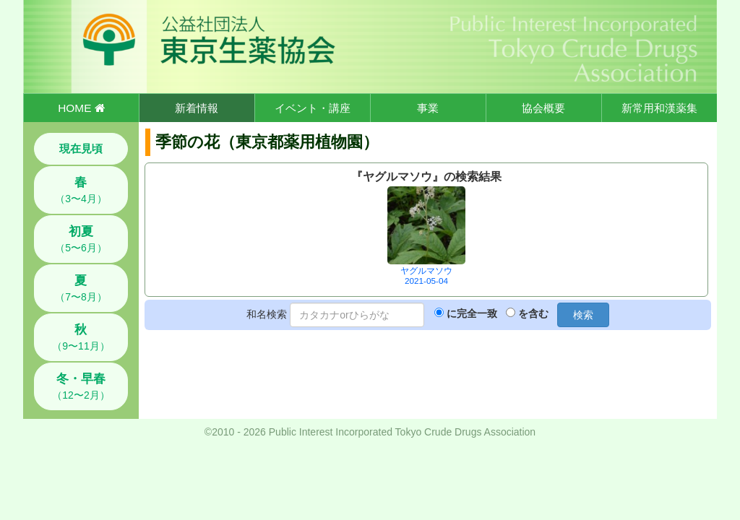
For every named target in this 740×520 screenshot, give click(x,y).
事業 (428, 108)
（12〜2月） (80, 386)
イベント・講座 (312, 108)
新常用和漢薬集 (659, 108)
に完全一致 (472, 313)
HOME (81, 108)
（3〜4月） (81, 190)
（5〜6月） (81, 239)
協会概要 (543, 108)
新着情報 (196, 108)
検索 (583, 315)
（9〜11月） (80, 337)
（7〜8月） (81, 288)
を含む (533, 313)
